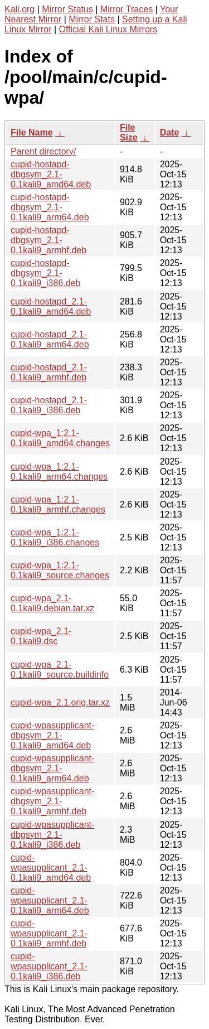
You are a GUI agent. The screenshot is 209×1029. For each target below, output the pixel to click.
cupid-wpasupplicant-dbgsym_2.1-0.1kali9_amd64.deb (52, 735)
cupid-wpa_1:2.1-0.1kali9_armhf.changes (58, 504)
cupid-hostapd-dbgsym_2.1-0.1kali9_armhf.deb (48, 240)
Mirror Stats (92, 19)
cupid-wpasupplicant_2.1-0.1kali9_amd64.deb (51, 867)
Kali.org (19, 9)
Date (169, 132)
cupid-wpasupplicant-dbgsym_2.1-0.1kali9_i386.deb (52, 834)
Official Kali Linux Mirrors (108, 29)
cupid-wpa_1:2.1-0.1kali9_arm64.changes (59, 471)
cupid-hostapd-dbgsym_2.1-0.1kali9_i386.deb (45, 273)
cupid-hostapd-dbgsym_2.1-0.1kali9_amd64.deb (51, 174)
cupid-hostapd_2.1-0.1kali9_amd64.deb (51, 306)
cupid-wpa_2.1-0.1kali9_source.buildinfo (60, 669)
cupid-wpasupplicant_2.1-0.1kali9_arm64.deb (50, 900)
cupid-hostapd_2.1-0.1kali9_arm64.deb (50, 339)
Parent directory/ (43, 151)
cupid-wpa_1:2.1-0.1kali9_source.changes (60, 570)
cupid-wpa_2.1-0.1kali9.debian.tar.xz (52, 603)
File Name (32, 132)
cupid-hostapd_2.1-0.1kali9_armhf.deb (49, 372)
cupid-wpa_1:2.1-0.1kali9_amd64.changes (60, 438)
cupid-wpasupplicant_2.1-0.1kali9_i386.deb (49, 966)
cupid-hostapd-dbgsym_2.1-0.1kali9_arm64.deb (50, 207)
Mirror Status (67, 9)
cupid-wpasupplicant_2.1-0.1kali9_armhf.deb (49, 933)
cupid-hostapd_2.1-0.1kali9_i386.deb (49, 405)
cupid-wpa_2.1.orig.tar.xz (60, 702)
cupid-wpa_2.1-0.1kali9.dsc (41, 636)
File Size (129, 132)
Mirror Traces (126, 9)
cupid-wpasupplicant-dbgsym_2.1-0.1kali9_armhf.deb (52, 801)
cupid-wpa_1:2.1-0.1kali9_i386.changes (55, 537)
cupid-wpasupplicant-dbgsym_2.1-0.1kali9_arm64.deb (52, 768)
